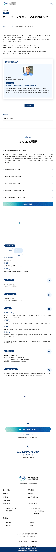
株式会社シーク (28, 47)
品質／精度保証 (35, 508)
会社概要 (8, 522)
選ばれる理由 (6, 490)
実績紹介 (30, 493)
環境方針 (32, 522)
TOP (4, 26)
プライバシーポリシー (22, 541)
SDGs (31, 525)
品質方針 (8, 525)
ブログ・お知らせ (10, 26)
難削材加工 (9, 511)
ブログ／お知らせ (33, 497)
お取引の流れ (31, 490)
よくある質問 (35, 514)
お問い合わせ (6, 501)
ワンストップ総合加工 (37, 511)
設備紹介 (5, 493)
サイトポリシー (35, 541)
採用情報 (5, 497)
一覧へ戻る (30, 105)
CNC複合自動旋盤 (11, 508)
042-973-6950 (28, 451)
